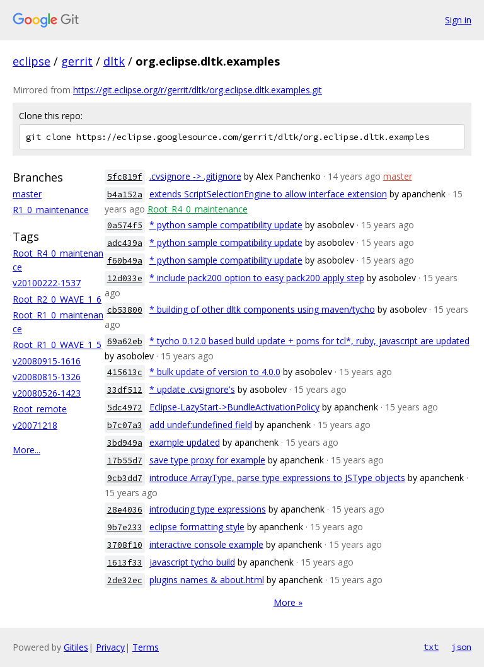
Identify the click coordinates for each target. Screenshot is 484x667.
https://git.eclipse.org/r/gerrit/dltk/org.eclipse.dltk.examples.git (197, 90)
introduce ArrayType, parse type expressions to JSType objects (277, 478)
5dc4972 (124, 407)
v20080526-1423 (47, 393)
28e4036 (124, 509)
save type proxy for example (207, 460)
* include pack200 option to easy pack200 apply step (256, 278)
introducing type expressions (207, 509)
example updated (184, 442)
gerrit (77, 61)
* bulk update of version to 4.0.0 (214, 372)
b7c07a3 (124, 425)
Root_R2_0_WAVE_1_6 (57, 299)
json (461, 646)
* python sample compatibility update (225, 225)
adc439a (124, 243)
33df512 (124, 390)
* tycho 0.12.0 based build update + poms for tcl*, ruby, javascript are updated (309, 341)
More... (26, 450)
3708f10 (124, 545)
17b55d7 (124, 460)
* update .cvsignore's (192, 389)
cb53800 (124, 309)
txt (431, 646)
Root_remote (40, 409)
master (27, 194)
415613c (124, 372)
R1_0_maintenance (51, 210)
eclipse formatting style (197, 527)
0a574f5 (124, 225)
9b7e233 (124, 527)
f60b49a (124, 260)
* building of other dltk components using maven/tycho (262, 309)
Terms (145, 647)
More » (288, 602)
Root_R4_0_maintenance (197, 209)
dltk (114, 61)
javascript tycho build (192, 562)
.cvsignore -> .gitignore (195, 176)
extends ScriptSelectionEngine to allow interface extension (268, 194)
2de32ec (124, 580)
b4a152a (124, 194)
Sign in (458, 20)
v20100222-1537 (47, 283)
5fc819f (124, 176)
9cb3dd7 (124, 478)
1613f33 (124, 562)
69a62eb (124, 341)
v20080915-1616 (47, 361)
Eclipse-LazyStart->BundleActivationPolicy (234, 407)
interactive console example (206, 544)
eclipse (31, 61)
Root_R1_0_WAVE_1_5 (57, 345)
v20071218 (35, 425)
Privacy (110, 647)
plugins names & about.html (206, 580)
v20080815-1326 (47, 377)
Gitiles (76, 647)
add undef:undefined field (200, 425)
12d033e (124, 278)
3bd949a (124, 443)
